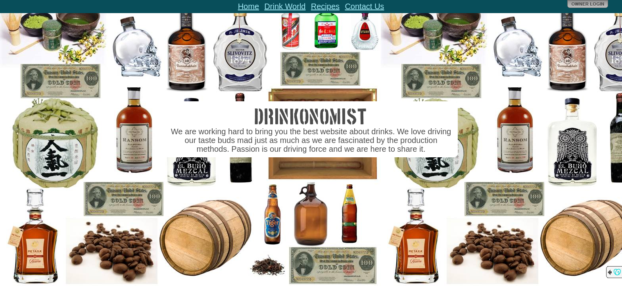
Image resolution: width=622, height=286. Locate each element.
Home (248, 6)
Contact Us (364, 6)
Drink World (284, 6)
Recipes (325, 6)
